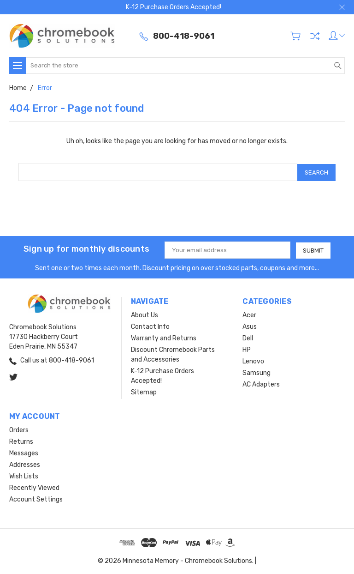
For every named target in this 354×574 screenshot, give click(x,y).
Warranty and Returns (163, 337)
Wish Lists (23, 475)
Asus (249, 326)
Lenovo (253, 360)
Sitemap (144, 391)
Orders (19, 429)
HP (246, 349)
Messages (23, 452)
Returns (21, 441)
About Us (144, 314)
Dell (247, 337)
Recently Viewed (34, 487)
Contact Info (150, 326)
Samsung (256, 372)
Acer (249, 314)
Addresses (24, 464)
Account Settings (36, 498)
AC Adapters (261, 383)
